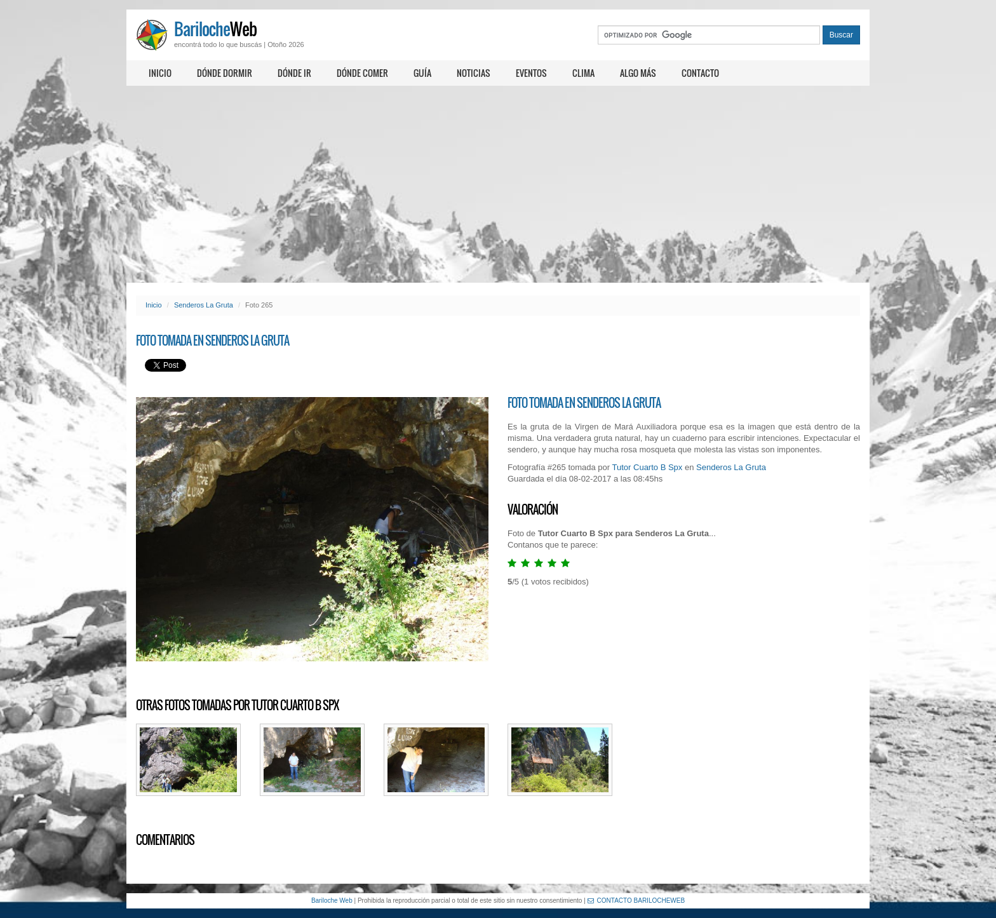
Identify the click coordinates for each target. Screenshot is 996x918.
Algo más (638, 72)
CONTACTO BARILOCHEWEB (636, 900)
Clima (583, 72)
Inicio (160, 72)
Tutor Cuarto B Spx (647, 467)
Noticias (473, 72)
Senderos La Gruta (203, 305)
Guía (422, 72)
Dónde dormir (224, 72)
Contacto (700, 72)
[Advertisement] (498, 184)
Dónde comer (362, 72)
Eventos (531, 72)
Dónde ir (294, 72)
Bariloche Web (332, 900)
